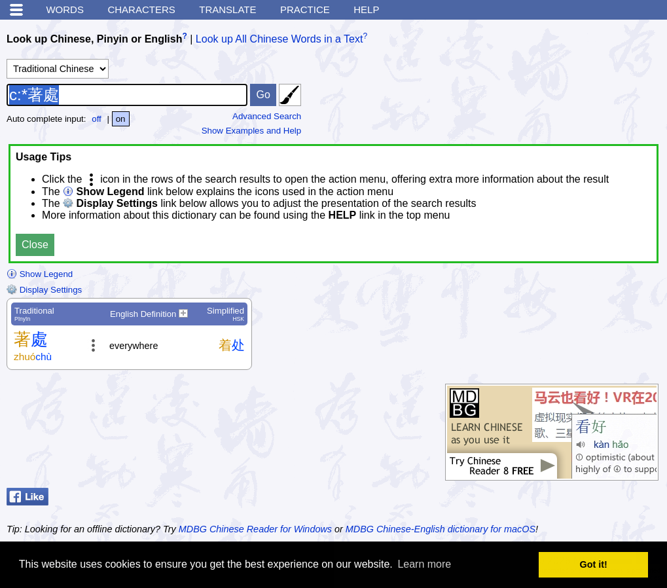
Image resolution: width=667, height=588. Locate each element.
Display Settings (44, 290)
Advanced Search (266, 116)
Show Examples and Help (252, 131)
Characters (141, 9)
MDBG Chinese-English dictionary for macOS (440, 529)
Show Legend (40, 274)
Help (366, 9)
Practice (305, 9)
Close (35, 244)
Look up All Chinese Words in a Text (279, 39)
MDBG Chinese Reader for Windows (255, 529)
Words (65, 9)
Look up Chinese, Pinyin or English (94, 39)
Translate (227, 9)
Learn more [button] (424, 564)
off (96, 119)
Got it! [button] (593, 564)
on (121, 119)
